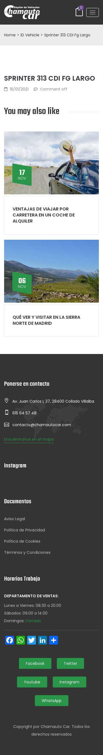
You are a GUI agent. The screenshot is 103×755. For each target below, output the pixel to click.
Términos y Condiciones (27, 552)
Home (10, 35)
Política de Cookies (22, 541)
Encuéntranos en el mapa (29, 439)
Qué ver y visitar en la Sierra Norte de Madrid (46, 320)
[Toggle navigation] (92, 12)
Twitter (70, 663)
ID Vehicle (30, 35)
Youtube (32, 682)
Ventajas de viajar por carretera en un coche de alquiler (44, 215)
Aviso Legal (14, 519)
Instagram (69, 682)
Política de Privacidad (24, 530)
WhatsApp (52, 700)
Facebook (35, 663)
